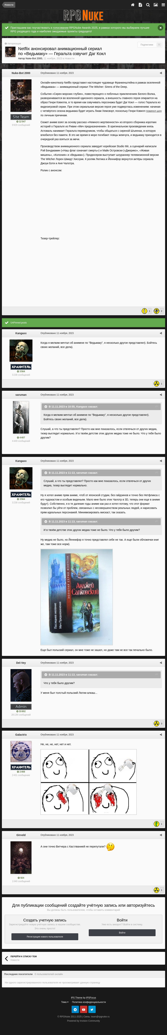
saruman (21, 394)
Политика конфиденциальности (89, 1002)
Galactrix (21, 734)
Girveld (21, 835)
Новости (69, 58)
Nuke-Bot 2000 (34, 58)
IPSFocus (91, 997)
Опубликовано (56, 73)
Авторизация (14, 43)
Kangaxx (21, 333)
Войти (122, 932)
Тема (65, 1002)
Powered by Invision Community (83, 1021)
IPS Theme (76, 997)
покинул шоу (151, 110)
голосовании (61, 27)
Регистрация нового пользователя (45, 936)
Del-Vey (21, 662)
